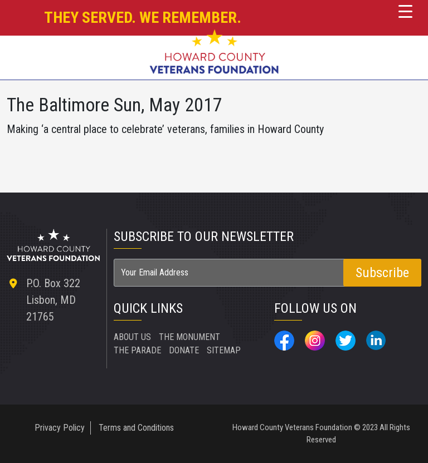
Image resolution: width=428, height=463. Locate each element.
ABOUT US (132, 337)
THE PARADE (137, 350)
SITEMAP (224, 350)
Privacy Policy (60, 427)
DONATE (184, 350)
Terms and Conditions (136, 427)
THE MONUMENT (189, 337)
